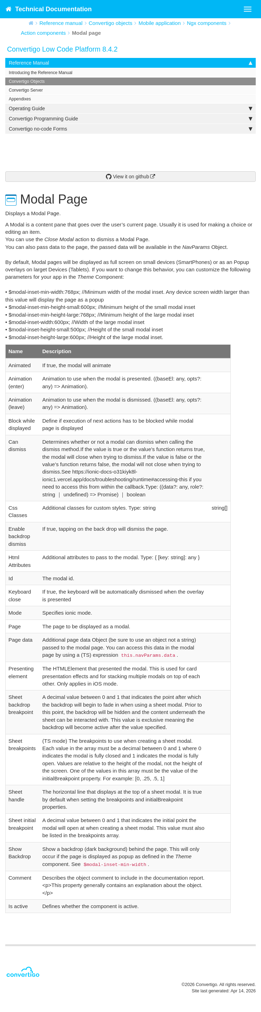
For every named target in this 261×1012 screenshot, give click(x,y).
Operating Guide (130, 108)
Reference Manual (130, 62)
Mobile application (160, 23)
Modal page (86, 33)
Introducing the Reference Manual (40, 72)
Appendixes (20, 99)
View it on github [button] (127, 176)
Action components (43, 33)
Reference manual (61, 23)
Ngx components (207, 23)
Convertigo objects (110, 23)
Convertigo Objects (27, 81)
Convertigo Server (26, 90)
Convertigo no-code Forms (130, 128)
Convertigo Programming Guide (130, 118)
